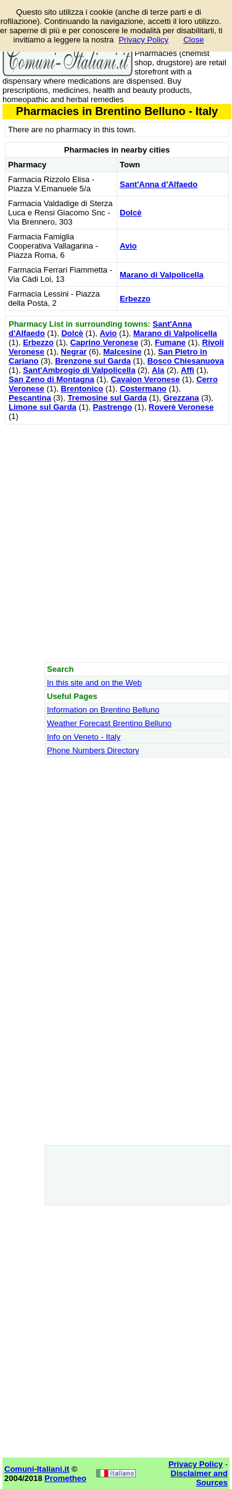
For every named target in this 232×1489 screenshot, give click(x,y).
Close (193, 39)
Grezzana (181, 397)
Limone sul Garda (43, 407)
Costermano (143, 388)
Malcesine (122, 351)
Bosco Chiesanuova (185, 360)
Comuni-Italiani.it (36, 1469)
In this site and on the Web (94, 682)
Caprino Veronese (104, 342)
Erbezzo (135, 298)
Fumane (170, 342)
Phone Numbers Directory (93, 750)
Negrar (74, 351)
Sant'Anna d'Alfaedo (158, 184)
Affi (187, 370)
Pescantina (30, 397)
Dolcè (130, 212)
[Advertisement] (115, 543)
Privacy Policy (143, 39)
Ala (158, 370)
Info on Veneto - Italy (83, 736)
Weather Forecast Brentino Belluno (109, 723)
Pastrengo (113, 407)
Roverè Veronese (181, 407)
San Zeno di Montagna (51, 379)
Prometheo (65, 1478)
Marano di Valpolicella (162, 274)
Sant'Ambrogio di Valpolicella (79, 370)
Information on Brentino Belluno (103, 709)
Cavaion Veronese (145, 379)
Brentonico (82, 388)
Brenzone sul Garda (93, 360)
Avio (128, 245)
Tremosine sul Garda (107, 397)
